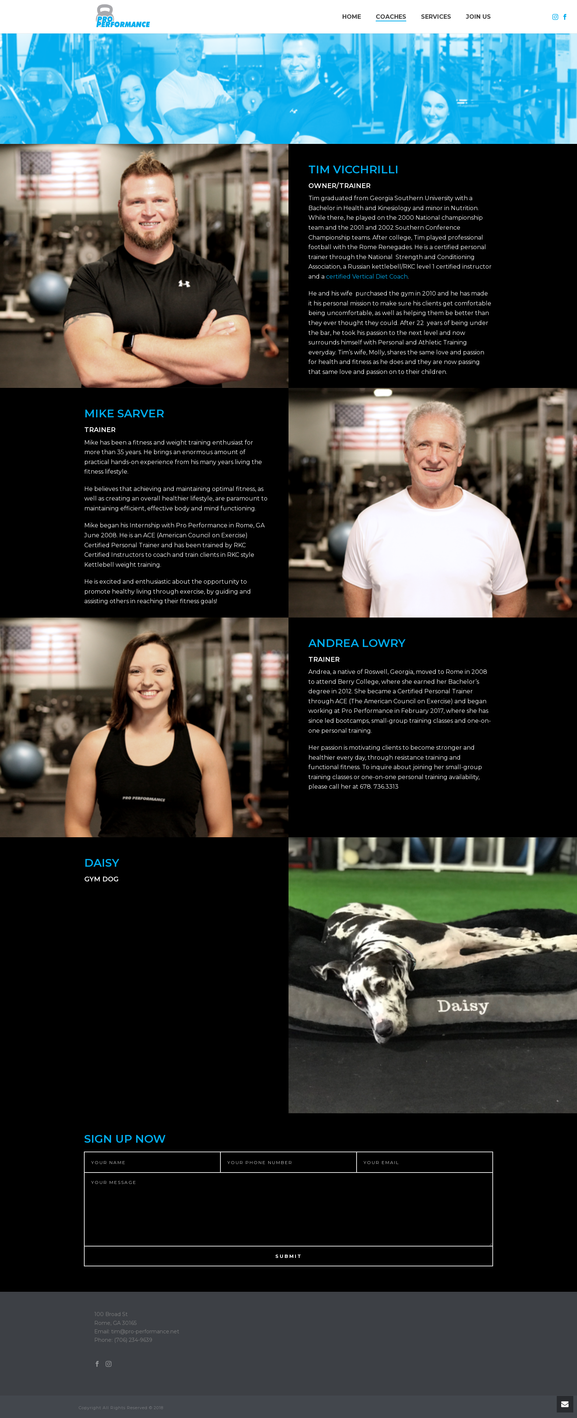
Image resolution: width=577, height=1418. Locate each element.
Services (436, 16)
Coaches (391, 16)
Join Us (478, 16)
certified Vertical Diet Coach (367, 276)
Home (351, 16)
